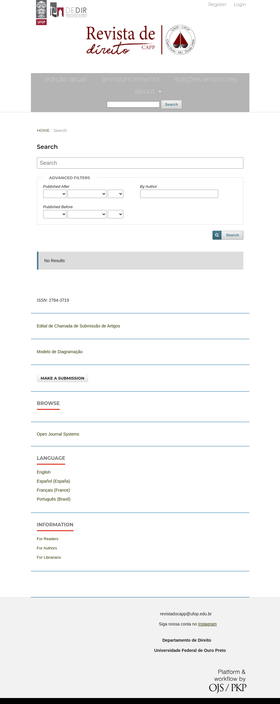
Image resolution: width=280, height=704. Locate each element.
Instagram (207, 624)
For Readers (48, 539)
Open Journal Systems (58, 434)
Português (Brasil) (54, 499)
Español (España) (53, 481)
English (44, 472)
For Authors (47, 548)
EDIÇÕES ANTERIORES (206, 79)
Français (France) (53, 490)
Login (240, 4)
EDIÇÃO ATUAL (66, 79)
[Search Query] (133, 104)
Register (217, 4)
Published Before (58, 207)
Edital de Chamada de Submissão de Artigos (78, 326)
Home (43, 130)
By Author (148, 186)
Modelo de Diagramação (60, 351)
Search (171, 104)
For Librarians (49, 557)
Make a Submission (63, 378)
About (146, 91)
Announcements (130, 79)
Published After (56, 186)
